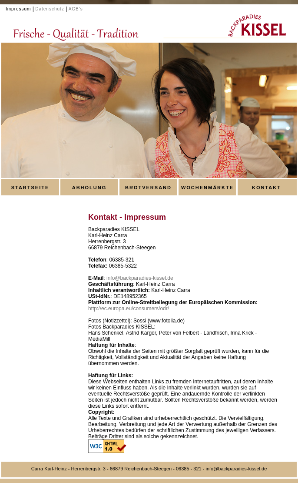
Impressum (18, 9)
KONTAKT (266, 187)
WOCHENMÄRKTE (207, 187)
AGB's (76, 9)
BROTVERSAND (148, 187)
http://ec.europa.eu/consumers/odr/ (128, 308)
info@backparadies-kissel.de (139, 278)
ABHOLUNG (89, 187)
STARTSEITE (30, 187)
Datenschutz (49, 9)
